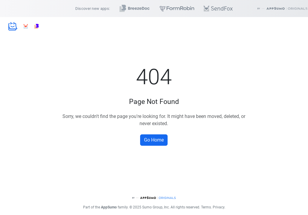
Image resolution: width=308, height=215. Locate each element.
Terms (206, 207)
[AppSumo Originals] (154, 197)
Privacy (218, 207)
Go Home (154, 140)
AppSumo (109, 207)
